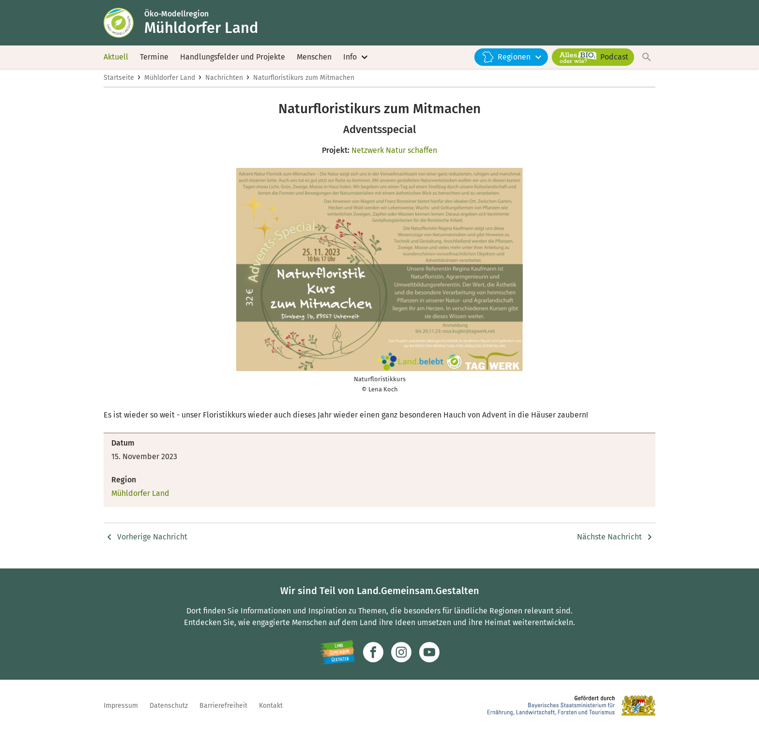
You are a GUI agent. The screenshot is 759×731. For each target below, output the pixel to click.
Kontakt (271, 705)
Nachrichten (224, 80)
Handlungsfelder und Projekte (232, 57)
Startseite (119, 80)
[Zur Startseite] (124, 23)
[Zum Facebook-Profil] (373, 652)
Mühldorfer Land (169, 80)
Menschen (314, 57)
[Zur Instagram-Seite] (401, 652)
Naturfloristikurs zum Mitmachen (303, 80)
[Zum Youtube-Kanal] (429, 652)
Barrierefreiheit (223, 705)
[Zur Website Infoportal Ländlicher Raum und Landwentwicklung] (337, 652)
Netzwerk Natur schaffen (394, 153)
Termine (154, 57)
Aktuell (116, 57)
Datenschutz (169, 705)
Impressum (121, 705)
